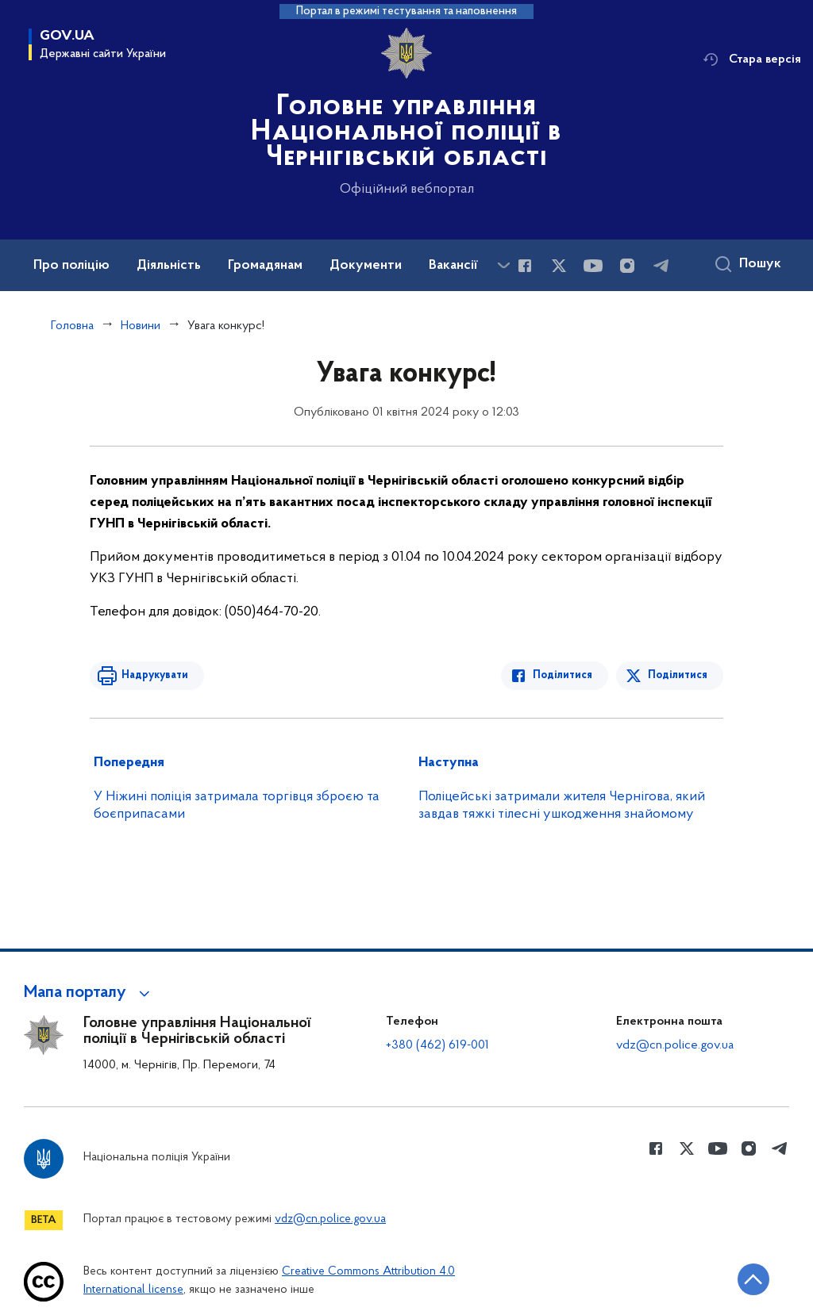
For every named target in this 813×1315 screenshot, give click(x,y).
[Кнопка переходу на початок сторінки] (753, 1279)
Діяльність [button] (169, 266)
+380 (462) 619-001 (437, 1045)
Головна (72, 326)
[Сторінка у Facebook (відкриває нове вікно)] (524, 265)
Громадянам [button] (265, 266)
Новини (140, 326)
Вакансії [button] (453, 266)
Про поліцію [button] (71, 266)
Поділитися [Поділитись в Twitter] (677, 675)
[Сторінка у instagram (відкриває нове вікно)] (627, 265)
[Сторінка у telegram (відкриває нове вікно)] (661, 265)
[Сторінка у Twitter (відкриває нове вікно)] (558, 265)
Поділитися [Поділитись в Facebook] (562, 675)
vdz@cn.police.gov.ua (675, 1045)
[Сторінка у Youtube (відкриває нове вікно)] (593, 265)
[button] (89, 993)
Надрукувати (154, 675)
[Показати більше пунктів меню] (503, 265)
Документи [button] (365, 266)
